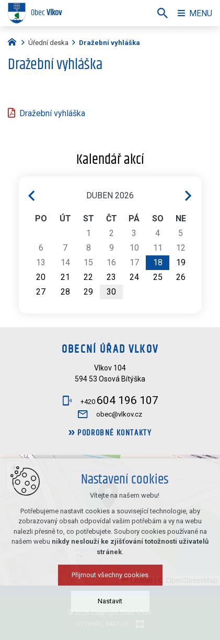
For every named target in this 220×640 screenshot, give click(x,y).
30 (111, 292)
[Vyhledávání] (162, 13)
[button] (108, 496)
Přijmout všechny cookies (110, 625)
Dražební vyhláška (52, 113)
